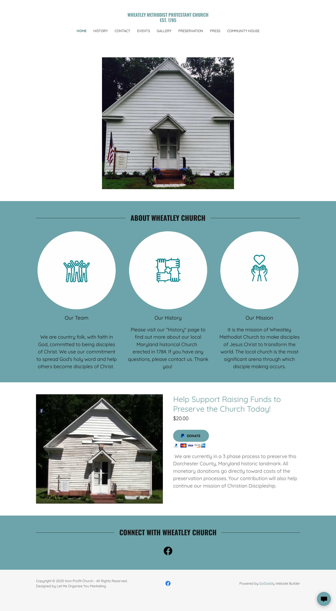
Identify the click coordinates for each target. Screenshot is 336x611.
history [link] (100, 31)
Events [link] (143, 31)
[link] (168, 20)
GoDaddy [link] (267, 583)
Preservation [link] (190, 31)
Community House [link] (243, 31)
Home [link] (82, 31)
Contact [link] (122, 31)
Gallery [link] (164, 31)
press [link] (215, 31)
